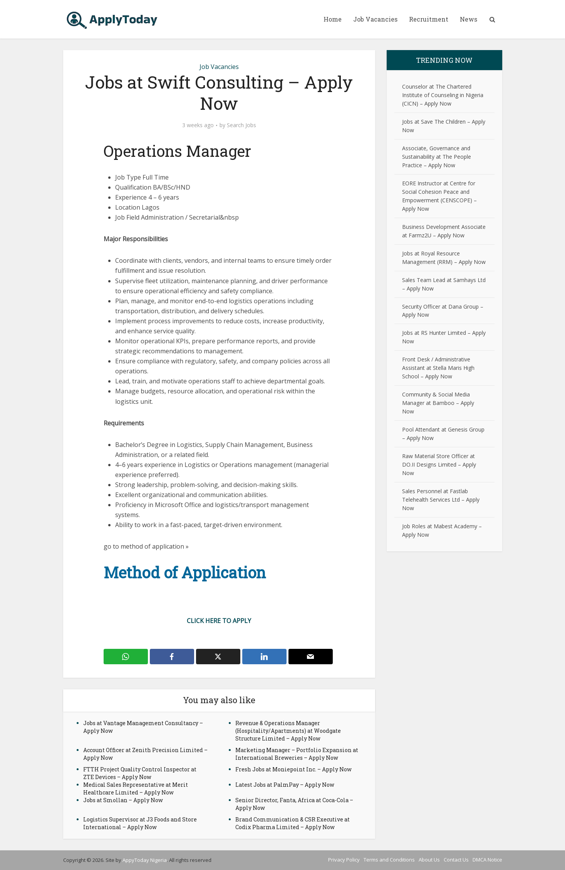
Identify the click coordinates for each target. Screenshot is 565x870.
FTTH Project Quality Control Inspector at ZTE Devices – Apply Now (139, 773)
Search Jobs (241, 125)
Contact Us (456, 859)
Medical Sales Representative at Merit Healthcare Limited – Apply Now (135, 788)
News (468, 19)
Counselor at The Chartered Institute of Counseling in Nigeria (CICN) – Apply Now (442, 95)
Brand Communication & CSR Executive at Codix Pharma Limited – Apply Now (292, 823)
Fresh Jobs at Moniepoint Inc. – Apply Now (293, 769)
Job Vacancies (375, 19)
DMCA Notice (487, 859)
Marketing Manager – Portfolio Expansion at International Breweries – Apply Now (296, 753)
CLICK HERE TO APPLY (219, 620)
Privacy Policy (344, 859)
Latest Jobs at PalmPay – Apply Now (284, 784)
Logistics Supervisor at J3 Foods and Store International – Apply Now (140, 823)
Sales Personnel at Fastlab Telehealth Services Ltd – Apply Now (440, 499)
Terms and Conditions (389, 859)
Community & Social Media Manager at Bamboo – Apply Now (438, 403)
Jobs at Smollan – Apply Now (123, 800)
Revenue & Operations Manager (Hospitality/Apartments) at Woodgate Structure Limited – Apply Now (288, 730)
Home (333, 19)
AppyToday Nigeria (144, 860)
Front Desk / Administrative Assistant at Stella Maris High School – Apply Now (438, 368)
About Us (429, 859)
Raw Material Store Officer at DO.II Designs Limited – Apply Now (439, 464)
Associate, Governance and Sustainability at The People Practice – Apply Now (436, 156)
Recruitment (428, 19)
